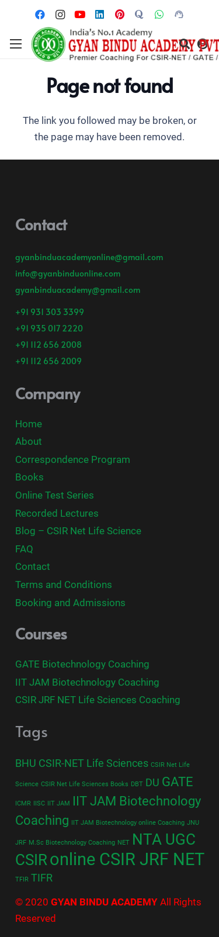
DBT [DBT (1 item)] (137, 784)
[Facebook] (40, 15)
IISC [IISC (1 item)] (39, 803)
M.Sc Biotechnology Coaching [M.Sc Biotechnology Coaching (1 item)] (72, 842)
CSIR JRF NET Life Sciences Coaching (97, 700)
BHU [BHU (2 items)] (25, 763)
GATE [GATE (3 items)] (177, 781)
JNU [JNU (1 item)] (193, 823)
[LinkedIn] (100, 15)
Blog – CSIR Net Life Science (78, 531)
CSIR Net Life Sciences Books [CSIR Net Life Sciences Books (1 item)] (84, 784)
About (28, 441)
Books (29, 477)
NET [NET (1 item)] (123, 842)
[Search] (184, 43)
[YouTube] (80, 15)
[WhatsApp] (159, 15)
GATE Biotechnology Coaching (82, 664)
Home (28, 424)
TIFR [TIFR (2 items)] (42, 878)
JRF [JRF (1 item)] (20, 842)
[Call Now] (179, 15)
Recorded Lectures (57, 513)
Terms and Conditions (63, 584)
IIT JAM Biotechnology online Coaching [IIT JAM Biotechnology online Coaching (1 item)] (128, 823)
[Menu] (15, 43)
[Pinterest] (120, 15)
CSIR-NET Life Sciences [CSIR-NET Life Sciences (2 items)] (93, 763)
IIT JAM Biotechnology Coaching (87, 682)
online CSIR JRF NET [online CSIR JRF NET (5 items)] (127, 859)
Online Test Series (54, 495)
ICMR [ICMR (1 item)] (23, 803)
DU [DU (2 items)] (152, 783)
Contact (32, 566)
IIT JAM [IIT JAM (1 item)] (58, 803)
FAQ (24, 549)
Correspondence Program (72, 459)
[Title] (140, 15)
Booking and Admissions (70, 602)
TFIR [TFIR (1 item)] (22, 879)
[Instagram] (60, 15)
